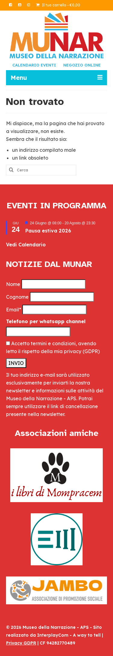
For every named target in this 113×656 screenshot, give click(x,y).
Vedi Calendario (26, 245)
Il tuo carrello (58, 5)
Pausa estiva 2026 (48, 231)
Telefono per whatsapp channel (46, 321)
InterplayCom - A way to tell (69, 635)
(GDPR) (91, 351)
